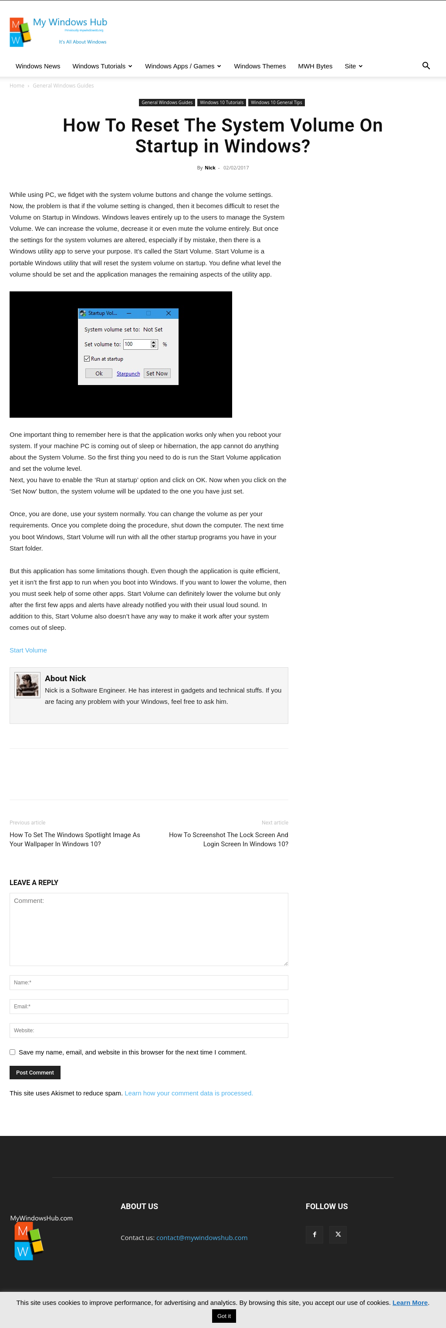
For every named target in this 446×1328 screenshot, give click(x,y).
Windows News (38, 66)
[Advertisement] (371, 261)
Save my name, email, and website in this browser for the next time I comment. (133, 1052)
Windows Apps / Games (183, 66)
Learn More (410, 1302)
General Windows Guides (167, 102)
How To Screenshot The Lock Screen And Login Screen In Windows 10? (228, 839)
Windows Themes (260, 66)
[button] (426, 66)
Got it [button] (224, 1316)
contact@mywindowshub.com (202, 1237)
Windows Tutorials (103, 66)
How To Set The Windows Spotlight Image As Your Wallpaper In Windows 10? (75, 839)
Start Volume (28, 650)
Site (354, 66)
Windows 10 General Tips (276, 102)
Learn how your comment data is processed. (189, 1093)
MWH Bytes (315, 66)
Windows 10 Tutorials (221, 102)
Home (17, 85)
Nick (210, 167)
